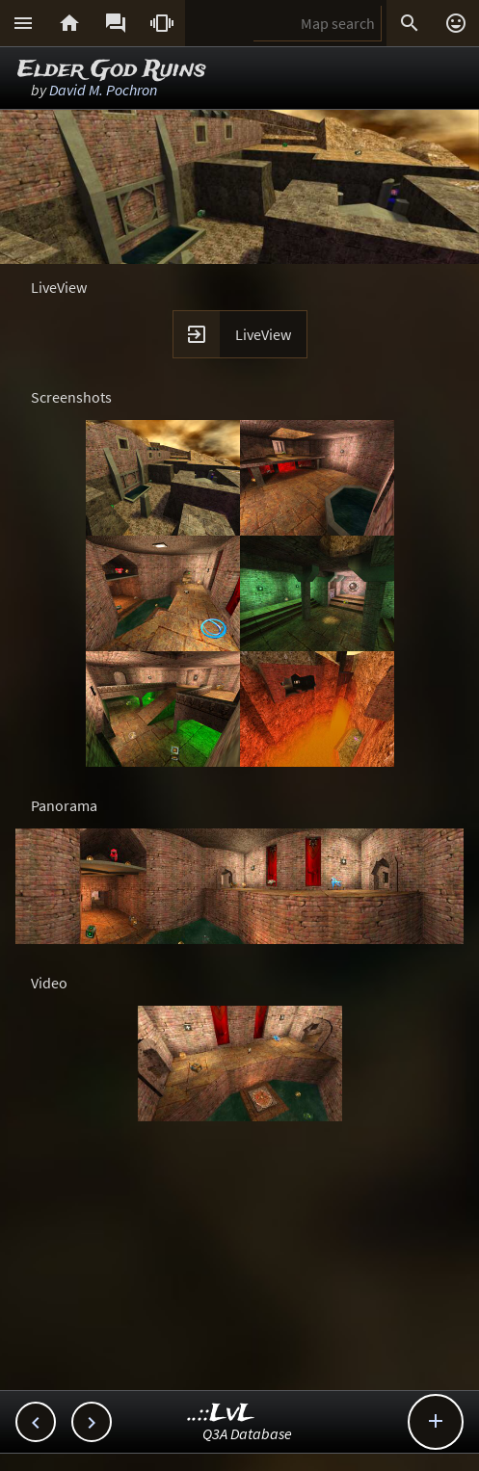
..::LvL (221, 1414)
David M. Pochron (103, 89)
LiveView (263, 334)
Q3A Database (247, 1433)
